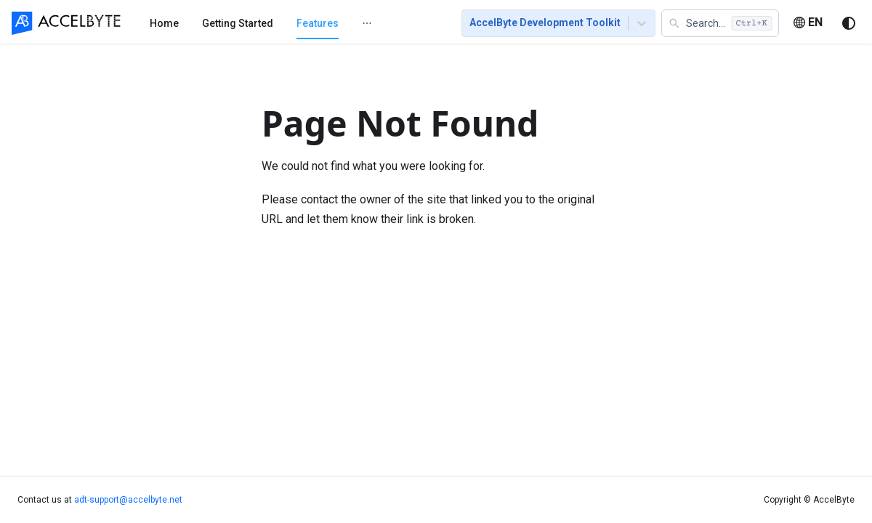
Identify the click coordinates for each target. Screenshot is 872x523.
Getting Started (237, 23)
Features (317, 23)
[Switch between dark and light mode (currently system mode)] (848, 23)
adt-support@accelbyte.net (128, 500)
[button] (720, 23)
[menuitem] (164, 23)
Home (164, 23)
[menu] (288, 22)
